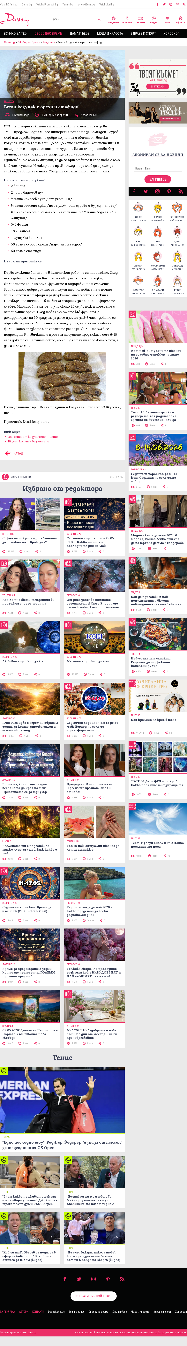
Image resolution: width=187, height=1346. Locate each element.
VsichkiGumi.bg (86, 4)
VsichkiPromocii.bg (47, 4)
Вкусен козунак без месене (28, 441)
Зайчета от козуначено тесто (33, 437)
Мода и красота (110, 33)
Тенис (62, 1057)
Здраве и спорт (143, 33)
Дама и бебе (79, 33)
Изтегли (157, 86)
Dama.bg (27, 4)
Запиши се (157, 179)
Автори (23, 1311)
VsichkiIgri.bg (106, 4)
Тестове (140, 19)
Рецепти (113, 19)
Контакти (38, 1311)
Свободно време (48, 33)
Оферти (180, 19)
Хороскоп (171, 33)
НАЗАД (13, 453)
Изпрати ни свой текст (93, 1296)
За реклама (7, 1311)
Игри (167, 19)
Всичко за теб (15, 33)
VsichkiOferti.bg (8, 4)
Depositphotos (56, 1311)
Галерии (127, 19)
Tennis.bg (68, 4)
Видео (154, 19)
